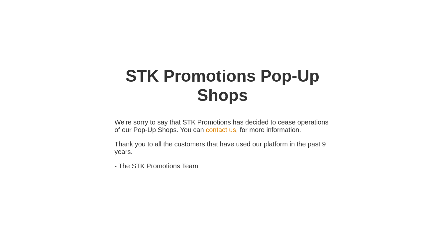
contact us (221, 129)
